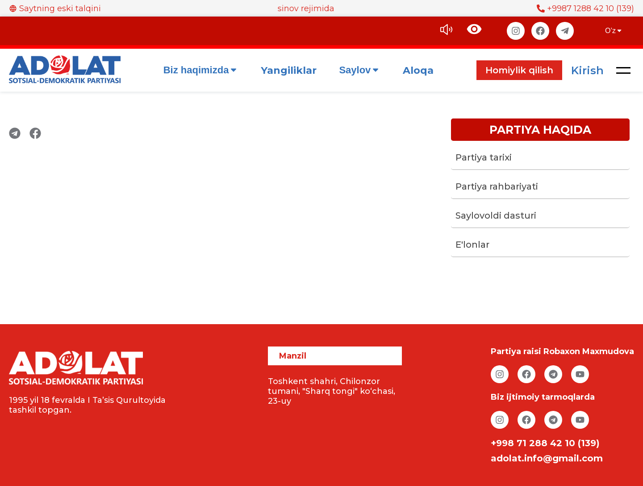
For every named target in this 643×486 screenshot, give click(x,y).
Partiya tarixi (483, 157)
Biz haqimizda (201, 70)
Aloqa (418, 70)
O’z (614, 30)
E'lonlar (472, 244)
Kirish (587, 70)
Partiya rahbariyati (496, 186)
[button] (623, 70)
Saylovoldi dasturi (495, 215)
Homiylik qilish (519, 70)
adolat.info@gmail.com (547, 458)
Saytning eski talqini (55, 8)
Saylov (359, 70)
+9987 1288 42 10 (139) (585, 8)
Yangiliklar (289, 70)
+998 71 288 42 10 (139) (545, 443)
